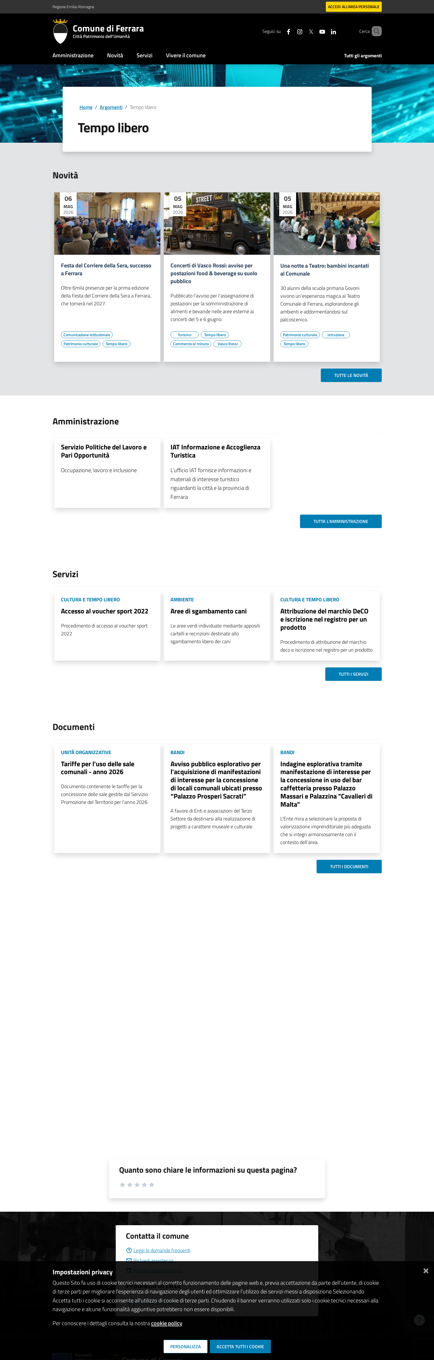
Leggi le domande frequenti (158, 1250)
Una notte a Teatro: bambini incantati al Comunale (324, 270)
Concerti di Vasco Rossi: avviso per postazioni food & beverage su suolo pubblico (214, 273)
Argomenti (111, 107)
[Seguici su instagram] (291, 31)
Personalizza (185, 1346)
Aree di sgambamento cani (209, 611)
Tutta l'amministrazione (340, 521)
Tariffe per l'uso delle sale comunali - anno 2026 (97, 768)
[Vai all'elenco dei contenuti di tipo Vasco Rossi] (227, 343)
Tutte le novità (351, 375)
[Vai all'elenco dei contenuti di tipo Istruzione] (336, 334)
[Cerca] (375, 31)
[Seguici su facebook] (280, 31)
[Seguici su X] (302, 31)
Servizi (145, 55)
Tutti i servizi (353, 674)
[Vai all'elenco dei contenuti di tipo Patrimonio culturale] (80, 343)
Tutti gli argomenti (363, 55)
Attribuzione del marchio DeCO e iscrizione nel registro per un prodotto (324, 619)
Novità (115, 55)
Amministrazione (73, 55)
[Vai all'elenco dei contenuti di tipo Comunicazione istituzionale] (87, 334)
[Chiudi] (426, 1269)
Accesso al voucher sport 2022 (104, 611)
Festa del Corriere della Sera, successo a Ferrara (106, 269)
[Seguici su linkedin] (325, 31)
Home (85, 107)
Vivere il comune (186, 55)
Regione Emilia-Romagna (73, 7)
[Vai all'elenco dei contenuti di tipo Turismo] (185, 334)
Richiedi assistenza (149, 1260)
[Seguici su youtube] (314, 31)
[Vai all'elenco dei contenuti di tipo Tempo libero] (117, 343)
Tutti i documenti (349, 866)
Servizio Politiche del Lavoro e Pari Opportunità (104, 451)
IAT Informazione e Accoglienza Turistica (215, 451)
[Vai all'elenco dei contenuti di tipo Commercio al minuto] (191, 343)
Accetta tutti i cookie (240, 1346)
